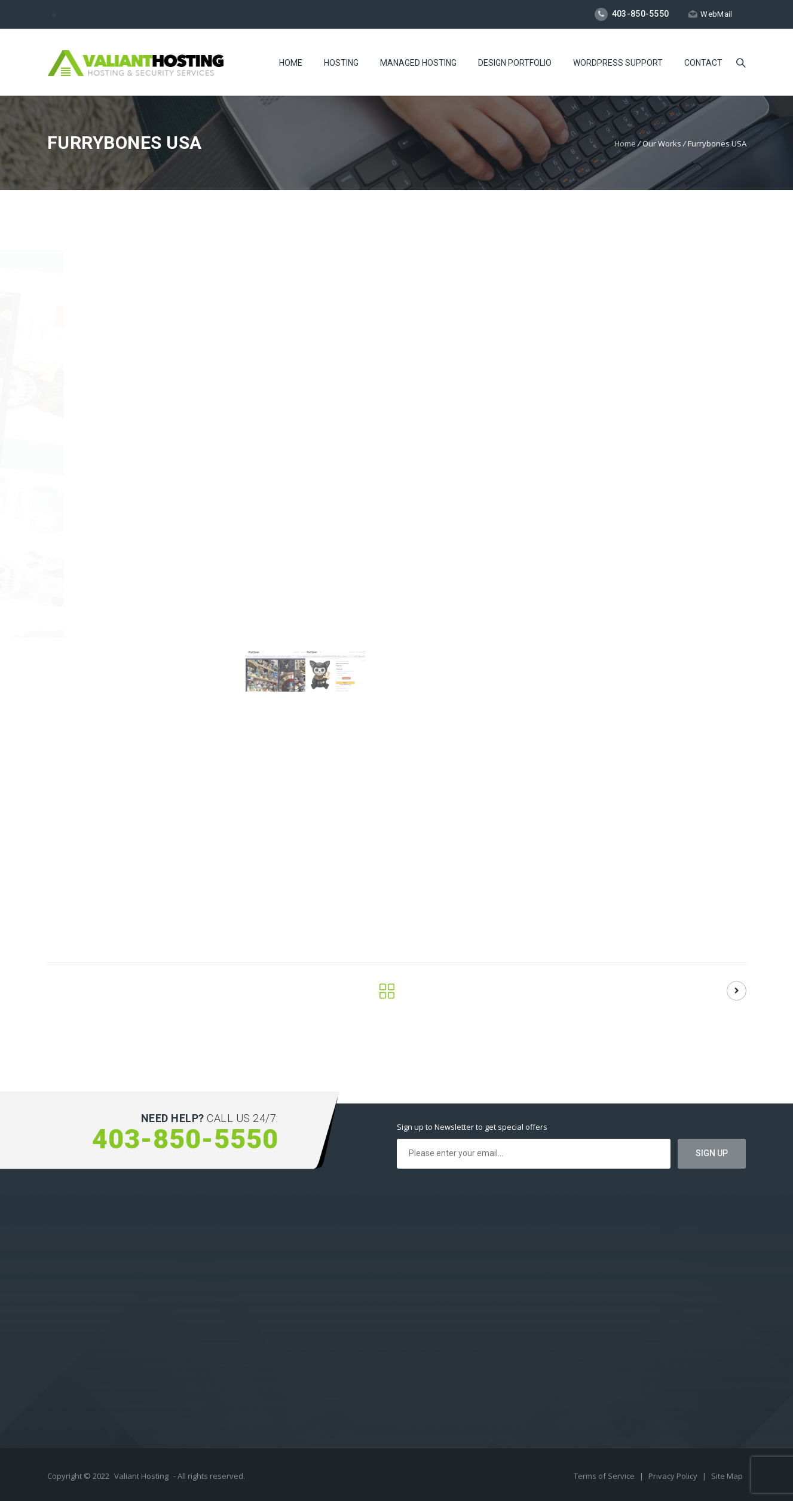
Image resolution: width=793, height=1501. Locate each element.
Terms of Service (605, 1476)
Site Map (727, 1476)
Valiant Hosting (141, 1476)
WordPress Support (618, 63)
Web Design (715, 846)
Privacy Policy (673, 1476)
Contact (703, 63)
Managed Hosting (418, 63)
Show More (629, 700)
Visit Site (636, 925)
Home (290, 63)
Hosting (341, 63)
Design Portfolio (515, 63)
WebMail (710, 14)
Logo (675, 846)
